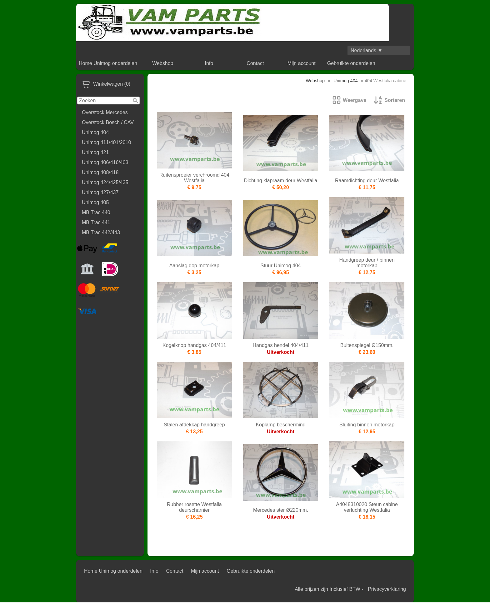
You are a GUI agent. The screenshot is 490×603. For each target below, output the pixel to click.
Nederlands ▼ (366, 50)
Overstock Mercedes (105, 112)
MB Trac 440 (96, 212)
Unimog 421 (95, 152)
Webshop (162, 63)
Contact (255, 63)
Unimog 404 (95, 132)
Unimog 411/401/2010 (106, 142)
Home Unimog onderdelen (108, 63)
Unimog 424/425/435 (105, 182)
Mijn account (302, 63)
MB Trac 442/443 (101, 232)
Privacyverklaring (387, 589)
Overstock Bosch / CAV (108, 122)
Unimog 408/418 (100, 172)
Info (209, 63)
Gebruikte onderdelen (351, 63)
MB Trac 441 (96, 222)
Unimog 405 (95, 202)
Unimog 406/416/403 (105, 162)
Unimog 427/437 (100, 192)
